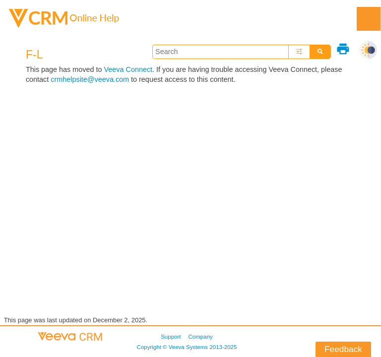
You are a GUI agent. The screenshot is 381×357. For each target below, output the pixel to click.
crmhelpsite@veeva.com (90, 79)
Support (171, 337)
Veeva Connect (128, 69)
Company (201, 337)
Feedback (343, 349)
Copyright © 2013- (187, 347)
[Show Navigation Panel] (369, 19)
